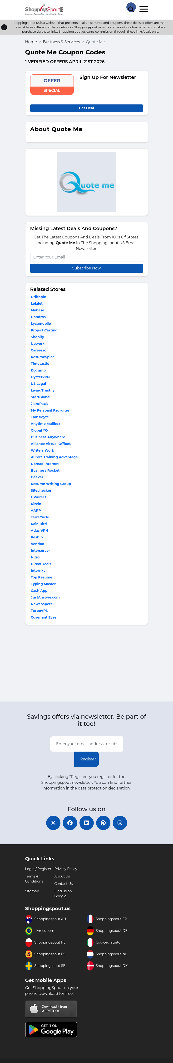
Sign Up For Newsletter (107, 77)
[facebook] (70, 823)
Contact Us (63, 884)
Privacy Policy (65, 869)
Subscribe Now (86, 268)
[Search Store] (131, 7)
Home (31, 42)
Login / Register (38, 869)
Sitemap (32, 891)
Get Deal (86, 108)
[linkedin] (86, 823)
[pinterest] (103, 823)
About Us (62, 876)
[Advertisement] (86, 664)
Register (88, 759)
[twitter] (53, 823)
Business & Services (61, 42)
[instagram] (120, 823)
